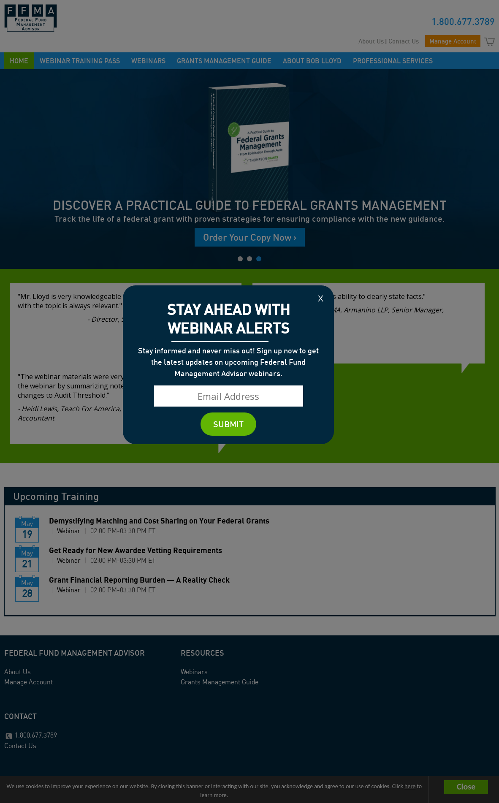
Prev (6, 168)
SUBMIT (228, 424)
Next (493, 168)
